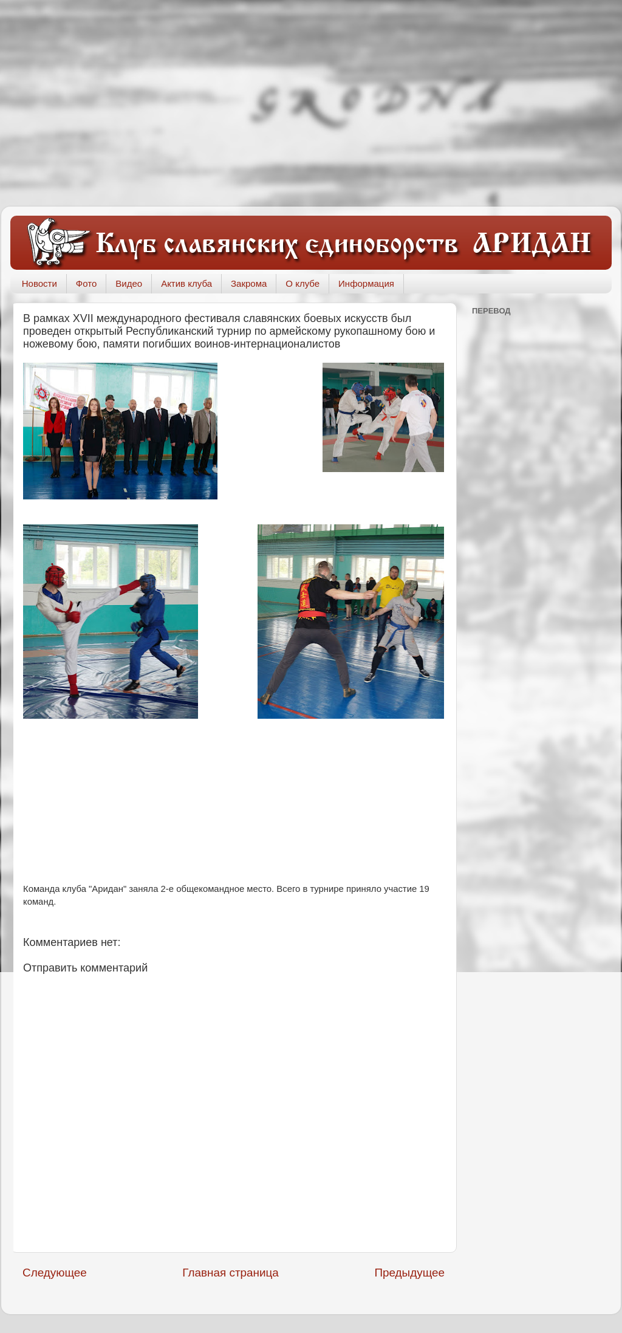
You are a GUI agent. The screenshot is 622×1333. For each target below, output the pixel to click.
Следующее (54, 1272)
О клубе (302, 283)
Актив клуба (186, 283)
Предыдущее (409, 1272)
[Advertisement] (311, 103)
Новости (39, 283)
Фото (86, 283)
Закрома (249, 283)
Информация (366, 283)
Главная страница (230, 1272)
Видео (128, 283)
